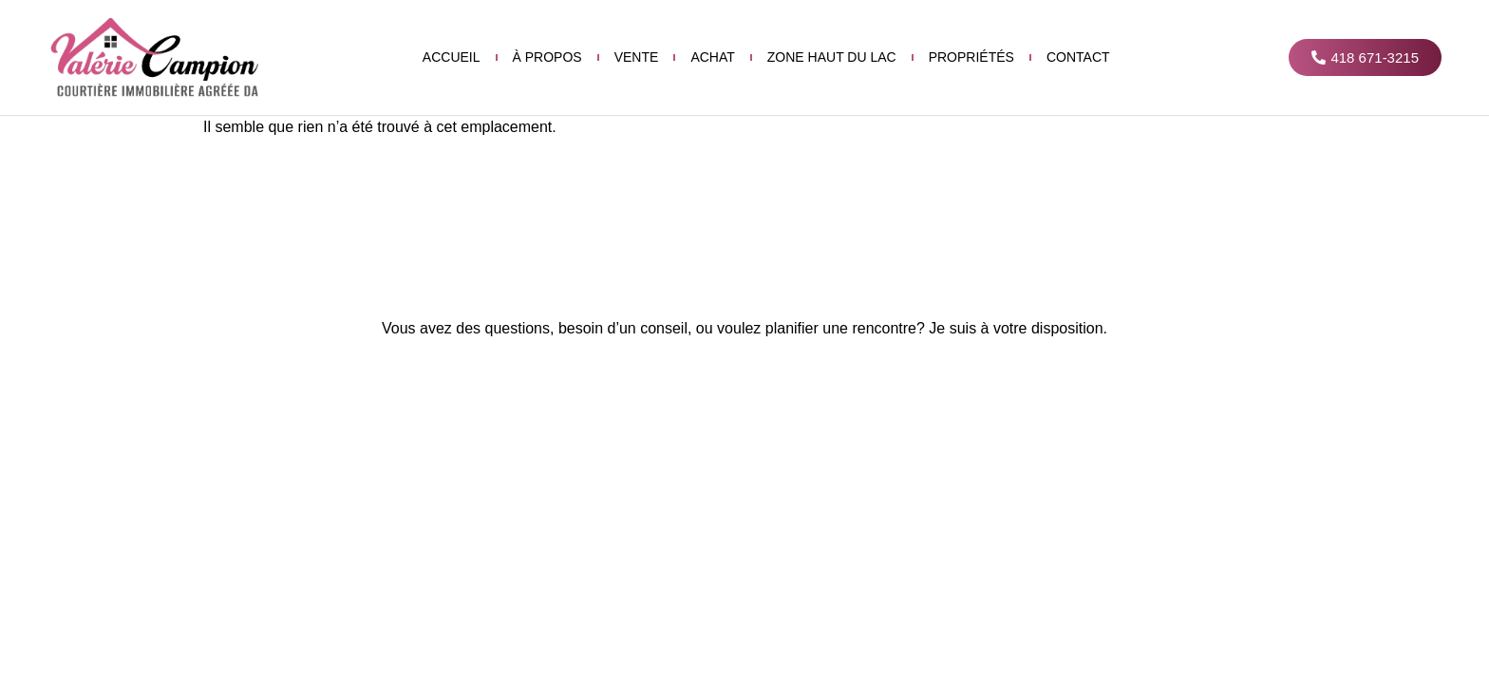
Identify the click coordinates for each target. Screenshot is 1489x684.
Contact (1078, 57)
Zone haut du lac (831, 57)
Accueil (452, 57)
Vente (636, 57)
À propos (547, 57)
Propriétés (971, 57)
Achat (712, 57)
